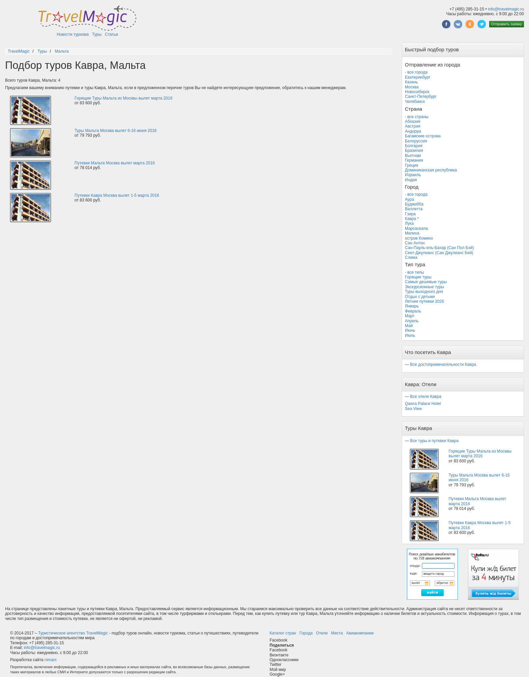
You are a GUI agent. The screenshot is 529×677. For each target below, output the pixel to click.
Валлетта (414, 209)
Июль (410, 335)
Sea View (413, 408)
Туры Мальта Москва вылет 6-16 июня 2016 (116, 130)
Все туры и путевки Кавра (434, 440)
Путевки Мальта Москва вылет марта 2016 (115, 163)
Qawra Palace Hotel (423, 403)
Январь (412, 306)
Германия (414, 160)
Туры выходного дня (424, 291)
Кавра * (412, 218)
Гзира (410, 214)
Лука (409, 223)
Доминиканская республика (431, 170)
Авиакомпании (359, 633)
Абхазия (412, 121)
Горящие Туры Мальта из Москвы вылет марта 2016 (123, 98)
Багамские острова (423, 136)
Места (337, 633)
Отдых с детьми (420, 296)
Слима (411, 257)
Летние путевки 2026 (424, 301)
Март (410, 316)
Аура (409, 199)
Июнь (410, 330)
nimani (50, 659)
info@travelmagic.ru (506, 9)
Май (409, 325)
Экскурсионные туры (424, 287)
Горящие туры (418, 277)
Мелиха (412, 233)
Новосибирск (417, 91)
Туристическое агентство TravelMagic (73, 633)
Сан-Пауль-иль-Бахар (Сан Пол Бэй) (439, 247)
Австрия (412, 126)
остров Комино (419, 238)
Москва (412, 87)
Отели (322, 633)
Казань (411, 82)
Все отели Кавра (425, 396)
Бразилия (414, 150)
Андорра (413, 131)
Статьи (111, 34)
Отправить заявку (506, 24)
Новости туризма (73, 34)
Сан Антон (415, 243)
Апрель (412, 321)
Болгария (413, 145)
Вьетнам (413, 155)
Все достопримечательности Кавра (443, 364)
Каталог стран (283, 633)
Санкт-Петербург (421, 96)
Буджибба (414, 204)
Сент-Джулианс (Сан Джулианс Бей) (439, 252)
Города (305, 633)
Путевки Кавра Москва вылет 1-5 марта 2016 (117, 195)
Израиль (413, 174)
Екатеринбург (417, 77)
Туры (97, 34)
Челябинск (415, 101)
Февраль (413, 311)
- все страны (416, 116)
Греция (411, 165)
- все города (416, 72)
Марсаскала (416, 228)
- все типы (414, 272)
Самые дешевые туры (426, 281)
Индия (411, 180)
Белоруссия (416, 141)
